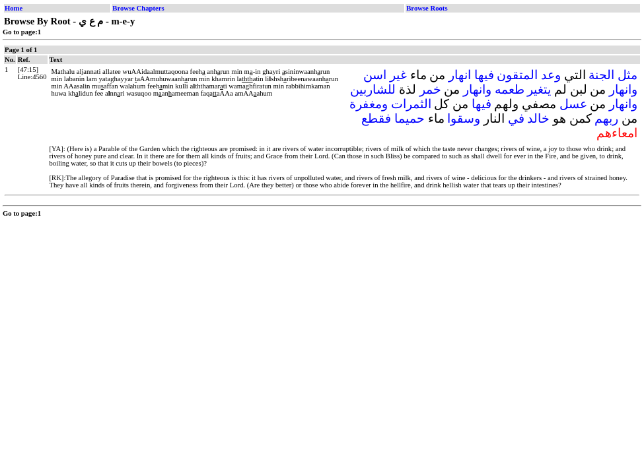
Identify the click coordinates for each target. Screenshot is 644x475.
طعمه (509, 89)
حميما (409, 118)
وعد (551, 75)
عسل (573, 104)
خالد (538, 118)
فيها (484, 75)
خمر (430, 89)
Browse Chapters (138, 8)
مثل (627, 75)
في (516, 118)
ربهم (606, 118)
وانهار (623, 89)
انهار (459, 75)
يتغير (539, 89)
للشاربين (373, 89)
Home (13, 8)
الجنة (601, 75)
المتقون (517, 75)
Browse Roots (426, 8)
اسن (374, 75)
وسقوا (463, 118)
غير (398, 75)
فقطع (376, 118)
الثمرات (411, 104)
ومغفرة (368, 104)
